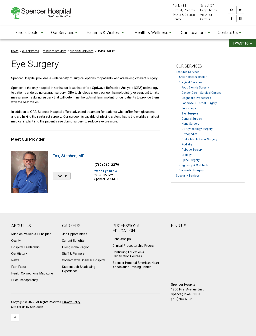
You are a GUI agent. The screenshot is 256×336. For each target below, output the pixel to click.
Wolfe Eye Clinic (105, 171)
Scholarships (122, 239)
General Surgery (192, 118)
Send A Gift (207, 5)
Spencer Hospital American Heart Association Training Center (136, 265)
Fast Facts (18, 267)
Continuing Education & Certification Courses (128, 254)
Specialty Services (188, 175)
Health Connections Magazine (32, 273)
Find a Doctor (29, 32)
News (15, 260)
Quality (16, 241)
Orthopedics (189, 134)
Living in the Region (75, 247)
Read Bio (62, 176)
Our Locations (195, 32)
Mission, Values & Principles (31, 234)
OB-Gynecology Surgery (197, 129)
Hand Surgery (190, 123)
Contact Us (229, 32)
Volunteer (206, 15)
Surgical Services (190, 82)
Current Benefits (73, 241)
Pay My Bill (179, 5)
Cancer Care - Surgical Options (201, 92)
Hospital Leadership (25, 247)
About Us (21, 225)
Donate (177, 19)
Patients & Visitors (105, 32)
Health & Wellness (153, 32)
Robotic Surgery (192, 149)
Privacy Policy (71, 302)
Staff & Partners (73, 253)
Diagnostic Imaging (191, 170)
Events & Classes (184, 15)
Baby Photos (208, 10)
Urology (187, 155)
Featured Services (187, 72)
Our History (19, 253)
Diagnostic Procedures (196, 98)
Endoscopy (189, 108)
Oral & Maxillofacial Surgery (199, 139)
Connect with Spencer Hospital (83, 260)
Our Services (64, 32)
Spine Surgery (191, 160)
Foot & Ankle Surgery (195, 87)
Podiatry (187, 144)
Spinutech (36, 307)
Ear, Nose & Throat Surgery (199, 103)
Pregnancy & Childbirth (193, 165)
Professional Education (127, 228)
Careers (205, 19)
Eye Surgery (190, 113)
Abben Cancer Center (193, 77)
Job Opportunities (74, 234)
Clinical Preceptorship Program (134, 246)
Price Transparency (24, 280)
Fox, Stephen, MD (69, 155)
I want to (242, 43)
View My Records (184, 10)
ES (239, 18)
